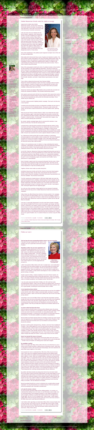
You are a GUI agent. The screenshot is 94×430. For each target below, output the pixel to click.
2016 (67, 82)
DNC (56, 219)
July (68, 85)
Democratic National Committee (47, 219)
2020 (67, 75)
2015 (67, 94)
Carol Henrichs (13, 72)
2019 (67, 76)
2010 (67, 103)
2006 (67, 110)
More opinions (12, 103)
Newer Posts (24, 418)
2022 (67, 71)
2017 (67, 80)
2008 (67, 107)
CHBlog (11, 6)
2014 (67, 96)
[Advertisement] (13, 39)
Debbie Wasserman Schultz (35, 219)
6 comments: (40, 217)
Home (10, 14)
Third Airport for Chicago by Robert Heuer (13, 100)
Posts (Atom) (28, 420)
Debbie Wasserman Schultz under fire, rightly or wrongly (37, 21)
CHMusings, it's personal (40, 14)
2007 (67, 109)
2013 (67, 98)
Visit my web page (26, 14)
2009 (67, 105)
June (68, 92)
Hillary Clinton (27, 221)
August (68, 83)
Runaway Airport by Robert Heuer (12, 116)
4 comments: (40, 410)
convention (26, 219)
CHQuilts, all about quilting (54, 14)
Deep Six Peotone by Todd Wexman (13, 84)
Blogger (75, 426)
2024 (67, 69)
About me (17, 14)
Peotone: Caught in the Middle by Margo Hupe (12, 112)
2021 (67, 73)
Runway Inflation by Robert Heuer (12, 97)
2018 (67, 78)
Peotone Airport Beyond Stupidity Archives (12, 105)
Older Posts (58, 418)
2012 (67, 100)
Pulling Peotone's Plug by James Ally (12, 87)
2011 (67, 101)
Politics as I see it (26, 232)
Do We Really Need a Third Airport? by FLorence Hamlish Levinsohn (13, 92)
